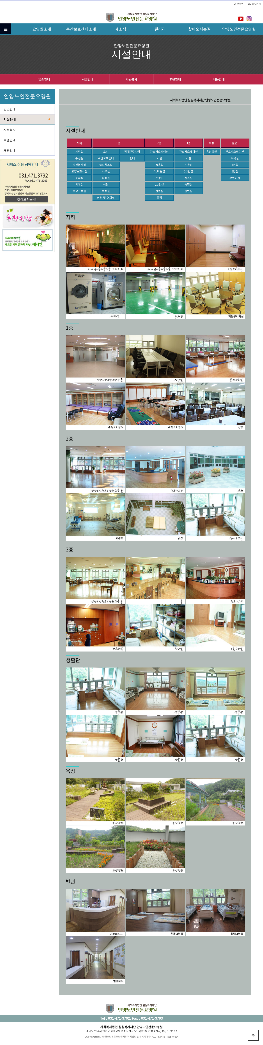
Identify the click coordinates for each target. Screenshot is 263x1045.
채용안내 (219, 79)
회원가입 (254, 4)
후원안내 (175, 79)
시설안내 (88, 79)
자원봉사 (131, 79)
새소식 (120, 29)
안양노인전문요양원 (239, 29)
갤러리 (160, 29)
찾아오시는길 (199, 29)
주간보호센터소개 (81, 29)
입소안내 (44, 79)
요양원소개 (41, 29)
